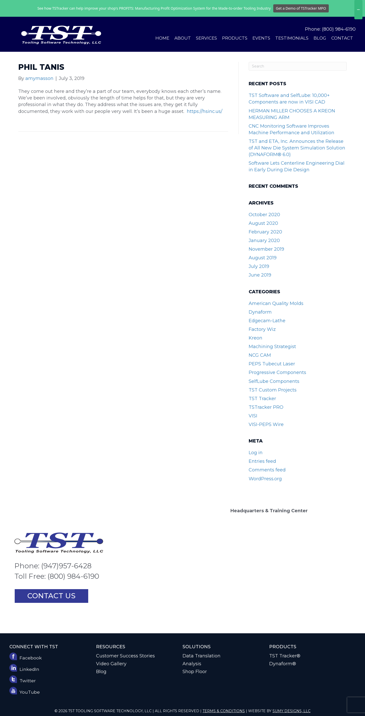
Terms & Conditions (224, 711)
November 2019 (266, 249)
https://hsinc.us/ (204, 111)
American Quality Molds (276, 303)
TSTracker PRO (266, 407)
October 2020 (264, 214)
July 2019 (259, 266)
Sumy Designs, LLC (291, 711)
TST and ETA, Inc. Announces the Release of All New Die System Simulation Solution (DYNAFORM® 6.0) (297, 148)
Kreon (255, 338)
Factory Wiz (262, 329)
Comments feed (267, 470)
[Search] (298, 66)
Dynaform (260, 312)
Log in (256, 452)
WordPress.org (265, 479)
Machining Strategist (272, 346)
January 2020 (264, 240)
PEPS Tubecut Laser (272, 364)
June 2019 (260, 275)
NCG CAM (260, 355)
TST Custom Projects (273, 390)
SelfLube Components (274, 381)
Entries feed (262, 461)
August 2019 (263, 258)
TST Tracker (262, 398)
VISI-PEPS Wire (266, 424)
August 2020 (263, 223)
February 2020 (265, 232)
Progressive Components (277, 372)
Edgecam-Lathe (267, 320)
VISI (253, 416)
